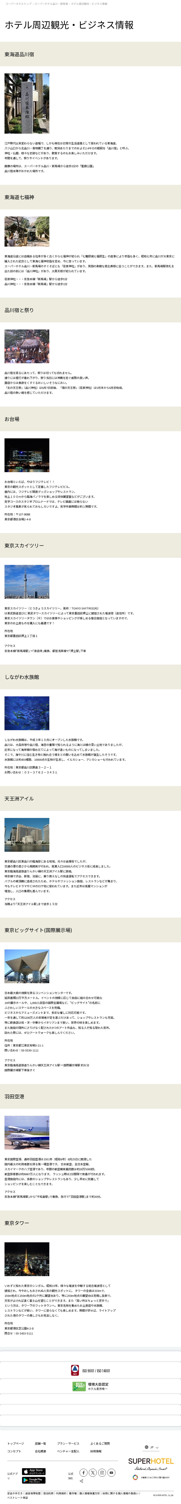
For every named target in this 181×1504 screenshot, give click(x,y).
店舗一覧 (40, 1443)
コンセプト (14, 1451)
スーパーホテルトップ (19, 3)
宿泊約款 (48, 1493)
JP (152, 1447)
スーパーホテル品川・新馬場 (51, 3)
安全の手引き (15, 1493)
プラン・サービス (68, 1443)
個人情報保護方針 (89, 1493)
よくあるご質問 (100, 1443)
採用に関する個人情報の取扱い (121, 1493)
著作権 (73, 1493)
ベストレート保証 (17, 1497)
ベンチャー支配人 (68, 1451)
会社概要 (40, 1451)
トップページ (15, 1443)
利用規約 (61, 1493)
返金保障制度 (33, 1493)
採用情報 (95, 1451)
